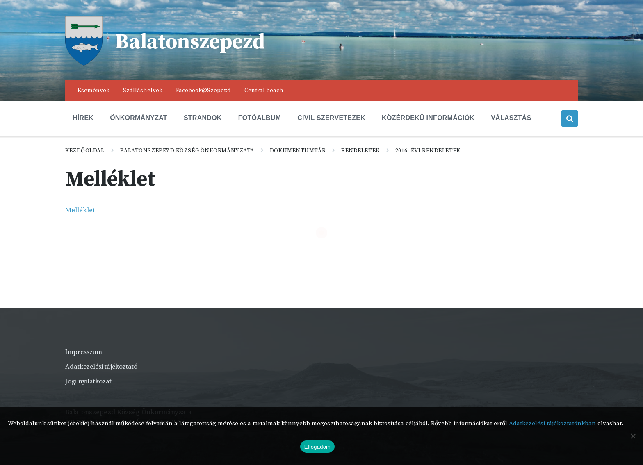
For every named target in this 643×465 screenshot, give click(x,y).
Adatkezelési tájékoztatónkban (552, 423)
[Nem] (633, 436)
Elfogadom (317, 447)
